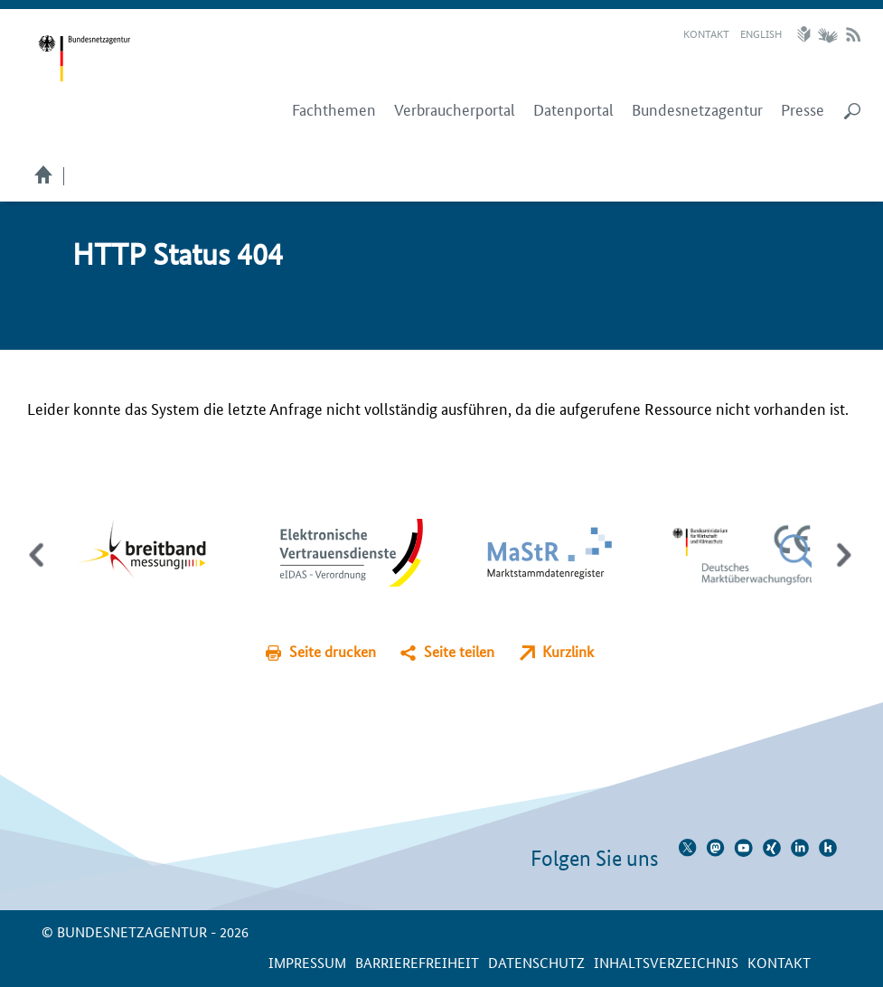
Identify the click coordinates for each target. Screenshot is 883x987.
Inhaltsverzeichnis (666, 962)
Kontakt (706, 33)
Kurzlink (568, 651)
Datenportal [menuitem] (573, 109)
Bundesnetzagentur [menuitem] (697, 109)
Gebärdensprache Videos (827, 34)
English (761, 33)
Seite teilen (459, 651)
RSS (853, 34)
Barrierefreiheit (417, 962)
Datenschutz (536, 962)
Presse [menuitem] (802, 109)
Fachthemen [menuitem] (334, 109)
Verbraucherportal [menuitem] (454, 109)
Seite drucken (332, 651)
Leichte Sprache (806, 34)
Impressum (307, 962)
